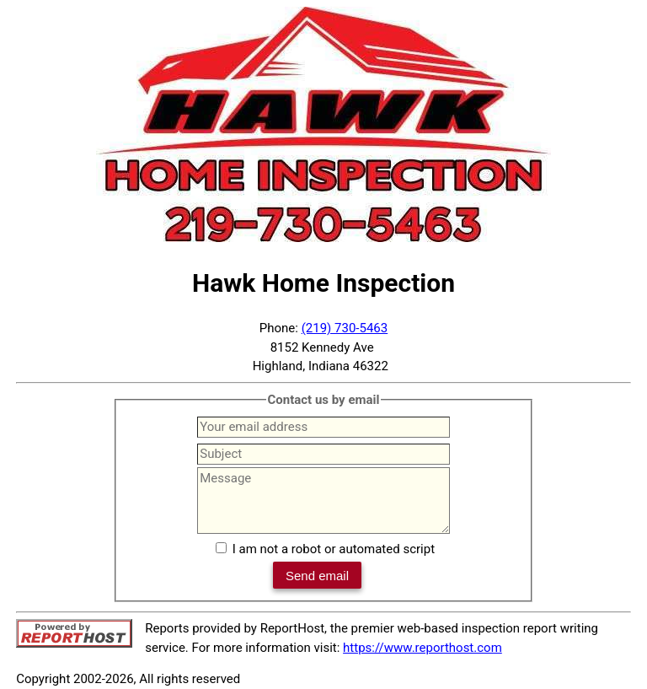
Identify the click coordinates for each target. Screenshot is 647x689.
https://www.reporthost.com (422, 647)
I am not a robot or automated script (334, 549)
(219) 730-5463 (345, 328)
